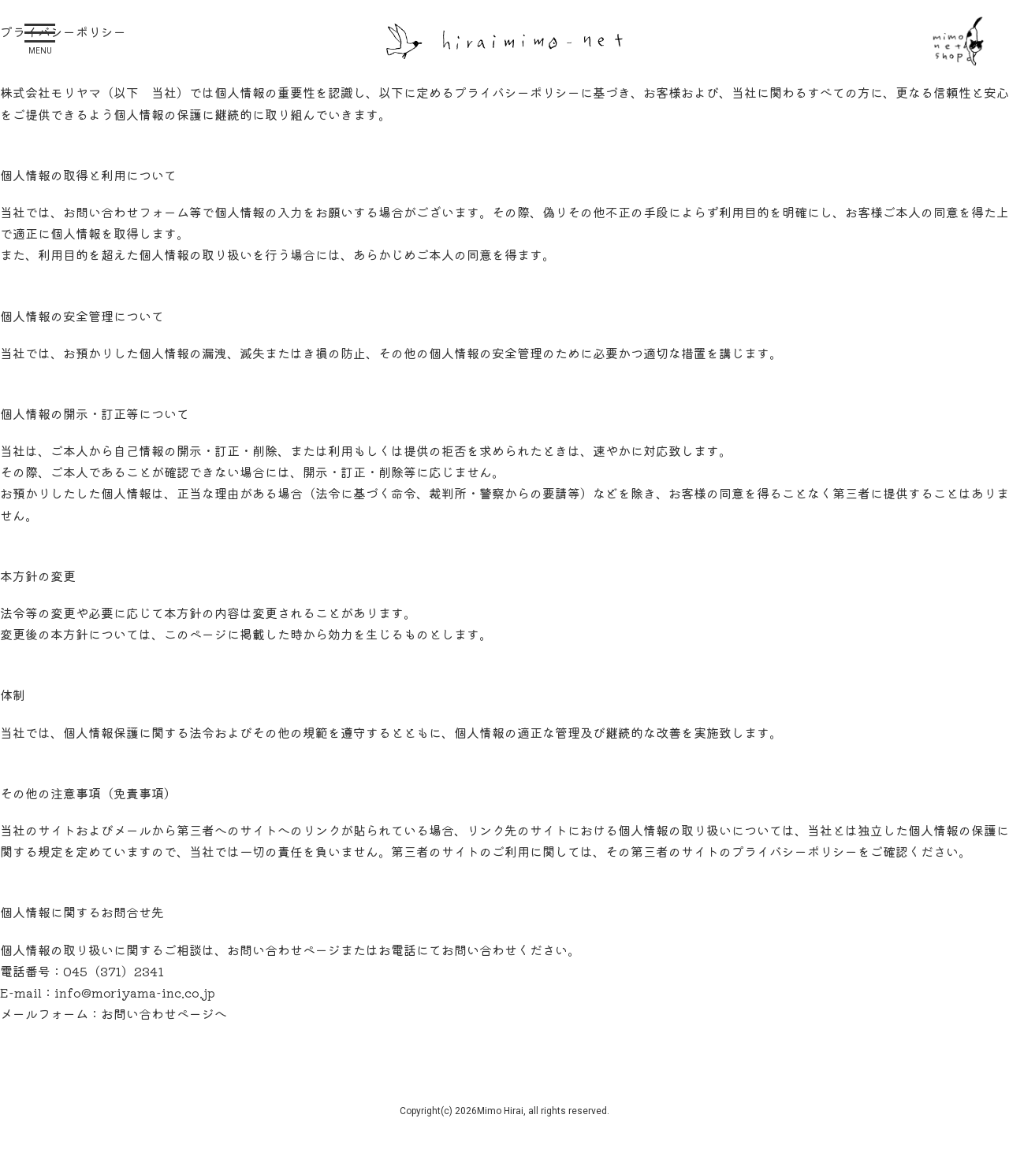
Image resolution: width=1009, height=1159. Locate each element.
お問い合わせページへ (164, 1013)
